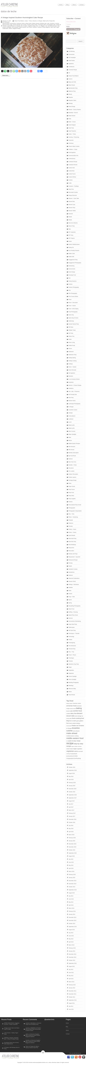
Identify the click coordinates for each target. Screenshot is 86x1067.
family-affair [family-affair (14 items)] (69, 718)
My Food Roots (72, 455)
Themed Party (72, 648)
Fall (69, 278)
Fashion (70, 284)
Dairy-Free (71, 189)
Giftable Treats (72, 330)
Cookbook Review (73, 164)
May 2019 (71, 776)
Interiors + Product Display (75, 385)
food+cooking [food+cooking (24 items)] (76, 718)
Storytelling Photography (74, 606)
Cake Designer (72, 125)
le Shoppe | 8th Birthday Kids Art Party (12, 1048)
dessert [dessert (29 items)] (79, 713)
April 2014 (71, 905)
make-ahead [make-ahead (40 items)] (71, 733)
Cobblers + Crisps (73, 149)
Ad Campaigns (72, 57)
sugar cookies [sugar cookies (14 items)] (74, 746)
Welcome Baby (72, 688)
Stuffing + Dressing (73, 612)
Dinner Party (72, 226)
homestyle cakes (42, 24)
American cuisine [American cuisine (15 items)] (77, 703)
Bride (70, 118)
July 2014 (71, 896)
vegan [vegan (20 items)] (75, 748)
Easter (70, 241)
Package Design (72, 480)
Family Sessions (72, 281)
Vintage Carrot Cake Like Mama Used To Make (11, 1028)
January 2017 (72, 816)
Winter (70, 691)
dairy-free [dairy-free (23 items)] (74, 713)
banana (37, 23)
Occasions (71, 468)
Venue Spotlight (72, 679)
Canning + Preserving (74, 137)
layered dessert (11, 26)
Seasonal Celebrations (74, 578)
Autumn (70, 79)
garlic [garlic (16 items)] (77, 721)
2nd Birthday (72, 51)
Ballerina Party (72, 91)
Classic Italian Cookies (74, 146)
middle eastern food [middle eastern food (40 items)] (74, 738)
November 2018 (72, 788)
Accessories (71, 54)
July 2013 (71, 932)
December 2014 (72, 880)
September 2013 (73, 926)
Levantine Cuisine (73, 409)
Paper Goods (72, 486)
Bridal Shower (72, 115)
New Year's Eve (72, 462)
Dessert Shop (72, 207)
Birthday (71, 103)
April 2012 (71, 978)
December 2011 (72, 991)
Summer (71, 618)
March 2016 (71, 834)
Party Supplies (72, 498)
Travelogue (71, 658)
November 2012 (72, 957)
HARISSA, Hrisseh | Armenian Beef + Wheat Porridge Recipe (11, 1038)
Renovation (71, 550)
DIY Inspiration (72, 232)
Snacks (70, 593)
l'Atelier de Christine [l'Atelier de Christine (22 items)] (77, 725)
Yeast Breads (72, 694)
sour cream (29, 27)
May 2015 (71, 865)
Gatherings (71, 321)
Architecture (71, 66)
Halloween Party (72, 354)
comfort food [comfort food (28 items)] (77, 711)
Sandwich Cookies (73, 569)
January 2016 (72, 840)
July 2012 (71, 969)
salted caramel (22, 27)
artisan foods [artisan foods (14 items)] (73, 708)
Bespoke (71, 97)
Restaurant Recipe (73, 560)
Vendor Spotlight (73, 676)
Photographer (72, 507)
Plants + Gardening (73, 517)
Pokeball (71, 520)
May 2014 (71, 902)
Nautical (70, 458)
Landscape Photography (74, 403)
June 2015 (71, 862)
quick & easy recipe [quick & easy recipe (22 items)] (74, 741)
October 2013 (72, 923)
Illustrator (71, 376)
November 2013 (72, 920)
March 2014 (71, 908)
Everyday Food (72, 275)
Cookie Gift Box (72, 177)
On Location (71, 471)
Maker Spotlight (72, 434)
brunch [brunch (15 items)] (68, 711)
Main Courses (72, 431)
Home (67, 1023)
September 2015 (73, 853)
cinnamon (52, 23)
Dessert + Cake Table (74, 198)
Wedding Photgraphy (74, 682)
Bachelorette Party (73, 88)
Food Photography (73, 311)
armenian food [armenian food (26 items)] (71, 706)
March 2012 (71, 981)
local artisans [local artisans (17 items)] (76, 731)
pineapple (9, 27)
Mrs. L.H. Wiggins (40, 26)
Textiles (70, 639)
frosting (29, 24)
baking (33, 23)
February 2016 (72, 837)
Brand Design (72, 106)
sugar (57, 27)
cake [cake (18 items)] (71, 711)
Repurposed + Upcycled (74, 557)
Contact (68, 1034)
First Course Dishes (73, 296)
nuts (46, 26)
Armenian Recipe (73, 69)
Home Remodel (72, 370)
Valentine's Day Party (74, 664)
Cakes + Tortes (28, 21)
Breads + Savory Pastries (75, 109)
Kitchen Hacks (72, 400)
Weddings (71, 685)
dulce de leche (6, 24)
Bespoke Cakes (72, 100)
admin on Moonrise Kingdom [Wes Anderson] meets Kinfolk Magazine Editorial (33, 1035)
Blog (67, 1026)
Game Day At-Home (73, 318)
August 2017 (72, 801)
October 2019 (72, 767)
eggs (11, 24)
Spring (70, 602)
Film (70, 290)
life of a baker (24, 26)
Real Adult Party (72, 538)
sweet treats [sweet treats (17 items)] (69, 748)
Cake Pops (71, 128)
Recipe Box (52, 21)
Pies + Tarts (71, 514)
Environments (72, 269)
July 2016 (71, 825)
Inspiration (71, 382)
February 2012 (72, 984)
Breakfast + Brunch (73, 112)
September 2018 (73, 794)
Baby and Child (72, 82)
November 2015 (72, 847)
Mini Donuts (71, 449)
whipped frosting (16, 28)
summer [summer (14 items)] (80, 746)
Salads (70, 566)
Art (69, 72)
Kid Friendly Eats (73, 394)
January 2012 (72, 988)
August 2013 (72, 929)
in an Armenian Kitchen (74, 379)
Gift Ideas (71, 327)
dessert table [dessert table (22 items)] (70, 716)
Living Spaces (72, 416)
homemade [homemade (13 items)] (68, 725)
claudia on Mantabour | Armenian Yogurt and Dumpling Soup (33, 1023)
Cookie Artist (72, 167)
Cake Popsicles (72, 131)
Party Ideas (71, 495)
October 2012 (72, 960)
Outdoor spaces (72, 477)
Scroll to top (43, 1052)
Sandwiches (71, 572)
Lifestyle (71, 413)
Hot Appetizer (72, 373)
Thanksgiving (72, 642)
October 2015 (72, 850)
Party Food (71, 492)
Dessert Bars (72, 201)
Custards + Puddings (74, 186)
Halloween (71, 351)
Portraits (71, 526)
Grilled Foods (72, 345)
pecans (4, 27)
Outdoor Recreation (73, 474)
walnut (10, 28)
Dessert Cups (72, 204)
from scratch (24, 24)
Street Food (71, 609)
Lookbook (71, 419)
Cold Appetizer (72, 152)
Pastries (70, 501)
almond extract (6, 23)
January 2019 (72, 785)
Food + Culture (72, 305)
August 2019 (72, 773)
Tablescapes (72, 627)
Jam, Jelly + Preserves (74, 391)
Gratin (70, 339)
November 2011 (72, 994)
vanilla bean (5, 28)
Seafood (71, 575)
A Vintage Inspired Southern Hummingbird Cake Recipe (22, 17)
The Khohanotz (72, 645)
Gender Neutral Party (74, 324)
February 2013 (72, 948)
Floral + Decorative (73, 302)
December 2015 (72, 844)
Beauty (70, 94)
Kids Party (71, 397)
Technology (71, 636)
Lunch (70, 422)
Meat (70, 437)
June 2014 (71, 899)
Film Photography (73, 293)
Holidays (71, 363)
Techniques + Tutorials (74, 633)
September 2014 (73, 889)
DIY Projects (72, 238)
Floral (70, 299)
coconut (57, 23)
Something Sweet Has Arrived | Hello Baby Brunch (11, 1043)
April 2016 (71, 831)
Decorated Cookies (73, 192)
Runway (70, 563)
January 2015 (72, 877)
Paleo (70, 483)
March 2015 (71, 871)
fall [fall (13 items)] (82, 716)
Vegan (70, 667)
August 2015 (72, 856)
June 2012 (71, 972)
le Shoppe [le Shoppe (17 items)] (69, 728)
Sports (70, 599)
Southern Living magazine (44, 27)
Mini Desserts (72, 446)
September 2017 (73, 798)
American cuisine (21, 23)
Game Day (71, 314)
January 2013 (72, 951)
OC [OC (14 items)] (67, 741)
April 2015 (71, 868)
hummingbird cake (51, 24)
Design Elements (73, 195)
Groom (70, 348)
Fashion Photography (74, 287)
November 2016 (72, 819)
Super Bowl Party (73, 624)
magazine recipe (32, 26)
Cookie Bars (71, 170)
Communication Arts (73, 155)
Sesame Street (72, 581)
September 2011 (73, 1000)
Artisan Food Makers (19, 21)
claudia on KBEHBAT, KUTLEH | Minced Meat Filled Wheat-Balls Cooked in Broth (33, 1029)
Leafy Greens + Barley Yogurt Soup (11, 1033)
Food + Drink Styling (73, 308)
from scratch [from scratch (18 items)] (72, 721)
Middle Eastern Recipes (74, 443)
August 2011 (72, 1003)
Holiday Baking (72, 357)
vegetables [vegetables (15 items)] (79, 748)
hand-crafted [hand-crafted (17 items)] (72, 723)
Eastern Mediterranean (74, 244)
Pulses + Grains (72, 532)
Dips (70, 229)
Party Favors (72, 489)
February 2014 (72, 911)
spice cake (53, 27)
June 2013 (71, 935)
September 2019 (73, 770)
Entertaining (71, 265)
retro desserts (15, 27)
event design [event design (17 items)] (78, 716)
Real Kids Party (72, 541)
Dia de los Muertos (73, 223)
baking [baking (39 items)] (79, 708)
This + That (71, 651)
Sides (70, 590)
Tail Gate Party (72, 630)
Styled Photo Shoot (73, 615)
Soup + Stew (72, 596)
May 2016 (71, 828)
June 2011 (71, 1009)
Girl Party (71, 333)
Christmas (71, 143)
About (67, 1030)
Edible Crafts (72, 253)
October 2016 (72, 822)
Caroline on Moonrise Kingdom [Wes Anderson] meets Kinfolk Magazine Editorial (33, 1041)
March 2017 (71, 810)
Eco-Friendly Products (74, 250)
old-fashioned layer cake (54, 26)
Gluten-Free (71, 336)
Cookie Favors (72, 174)
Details (70, 216)
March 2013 (71, 945)
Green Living (72, 342)
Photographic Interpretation (75, 511)
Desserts (35, 21)
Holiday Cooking (72, 360)
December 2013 (72, 917)
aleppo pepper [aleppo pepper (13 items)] (69, 703)
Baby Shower (72, 85)
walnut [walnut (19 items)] (76, 751)
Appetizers (71, 63)
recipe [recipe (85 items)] (70, 743)
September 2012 (73, 963)
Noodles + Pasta (73, 465)
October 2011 (72, 997)
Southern (35, 27)
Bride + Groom (72, 121)
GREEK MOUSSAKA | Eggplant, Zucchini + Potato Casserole (12, 1023)
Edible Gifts (71, 256)
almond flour (13, 23)
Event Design (72, 272)
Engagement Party (73, 259)
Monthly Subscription (74, 452)
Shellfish (71, 587)
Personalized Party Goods (75, 504)
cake (48, 23)
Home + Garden (72, 367)
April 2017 (71, 807)
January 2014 (72, 914)
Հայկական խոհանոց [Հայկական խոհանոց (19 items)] (73, 758)
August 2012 (72, 966)
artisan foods (28, 23)
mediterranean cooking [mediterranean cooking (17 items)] (72, 736)
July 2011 (71, 1006)
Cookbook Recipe (73, 161)
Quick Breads (72, 535)
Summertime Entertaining (75, 621)
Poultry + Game (72, 529)
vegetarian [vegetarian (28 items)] (70, 751)
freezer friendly (16, 24)
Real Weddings (72, 544)
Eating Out (71, 247)
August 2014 (72, 893)
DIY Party (71, 235)
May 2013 (71, 938)
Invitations (71, 388)
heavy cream (34, 24)
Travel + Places (72, 655)
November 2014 (72, 883)
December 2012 (72, 954)
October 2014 (72, 886)
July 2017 (71, 804)
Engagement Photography (75, 262)
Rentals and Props (73, 553)
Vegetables (71, 670)
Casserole (71, 140)
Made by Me (46, 21)
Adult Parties (72, 60)
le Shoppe (39, 21)
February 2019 (72, 782)
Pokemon (71, 523)
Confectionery (72, 158)
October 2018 (72, 791)
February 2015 (72, 874)
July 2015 (71, 859)
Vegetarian (71, 673)
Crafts (70, 183)
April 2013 (71, 942)
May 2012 (71, 975)
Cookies (70, 180)
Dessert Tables (72, 210)
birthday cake (43, 23)
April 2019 (71, 779)
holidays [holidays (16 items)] (78, 723)
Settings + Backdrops (74, 584)
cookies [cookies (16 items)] (68, 713)
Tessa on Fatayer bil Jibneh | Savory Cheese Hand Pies (32, 1047)
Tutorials (71, 661)
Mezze (70, 440)
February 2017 (72, 813)
